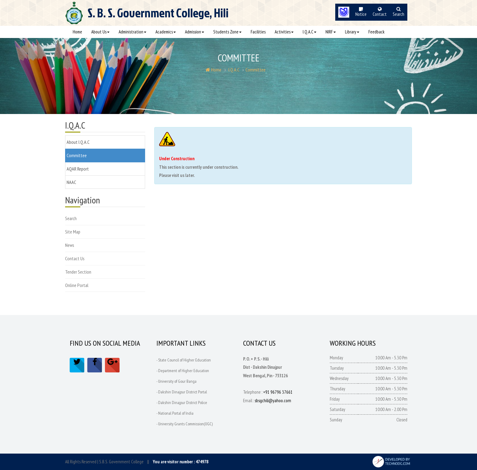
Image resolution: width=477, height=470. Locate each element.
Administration (132, 32)
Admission (194, 32)
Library (352, 32)
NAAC (71, 182)
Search (71, 218)
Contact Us (75, 258)
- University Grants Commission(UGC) (184, 424)
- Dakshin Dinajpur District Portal (181, 392)
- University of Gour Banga (176, 381)
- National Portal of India (174, 413)
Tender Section (78, 272)
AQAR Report (78, 169)
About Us (100, 32)
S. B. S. (158, 15)
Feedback (376, 32)
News (69, 245)
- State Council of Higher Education (183, 360)
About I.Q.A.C (78, 142)
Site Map (72, 232)
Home (77, 32)
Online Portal (77, 285)
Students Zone (227, 32)
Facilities (258, 32)
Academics (165, 32)
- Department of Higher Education (182, 370)
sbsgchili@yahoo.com (273, 400)
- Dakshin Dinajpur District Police (181, 402)
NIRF (331, 32)
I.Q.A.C (309, 32)
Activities (284, 32)
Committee (255, 70)
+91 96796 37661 (278, 392)
